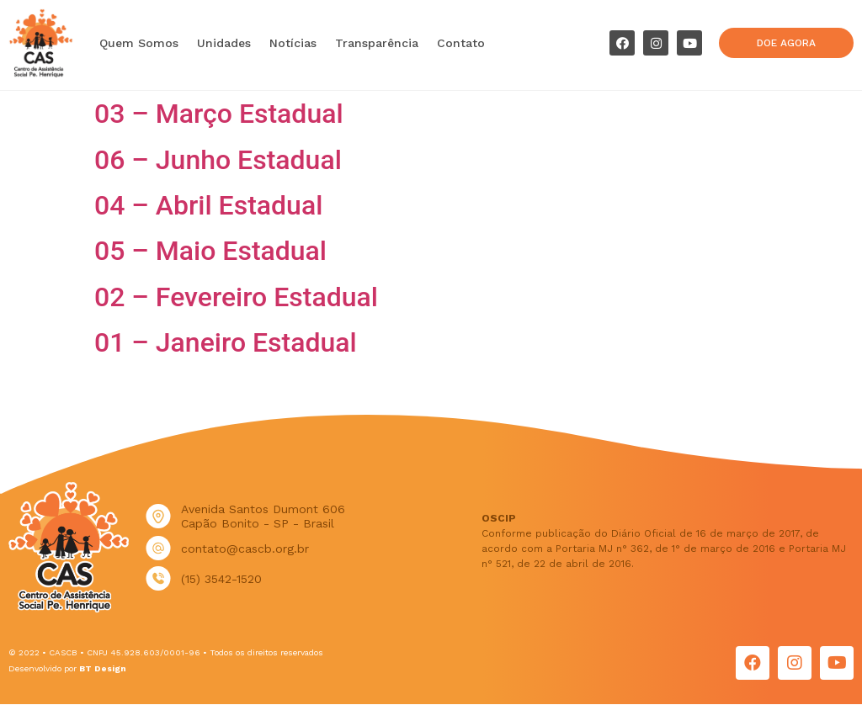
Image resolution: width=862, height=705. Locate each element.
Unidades (224, 43)
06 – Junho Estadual (218, 160)
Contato (461, 43)
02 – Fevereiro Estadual (236, 297)
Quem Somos (138, 43)
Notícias (293, 43)
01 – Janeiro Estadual (225, 342)
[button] (786, 43)
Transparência (376, 43)
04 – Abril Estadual (208, 205)
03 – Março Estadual (218, 114)
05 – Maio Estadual (210, 251)
